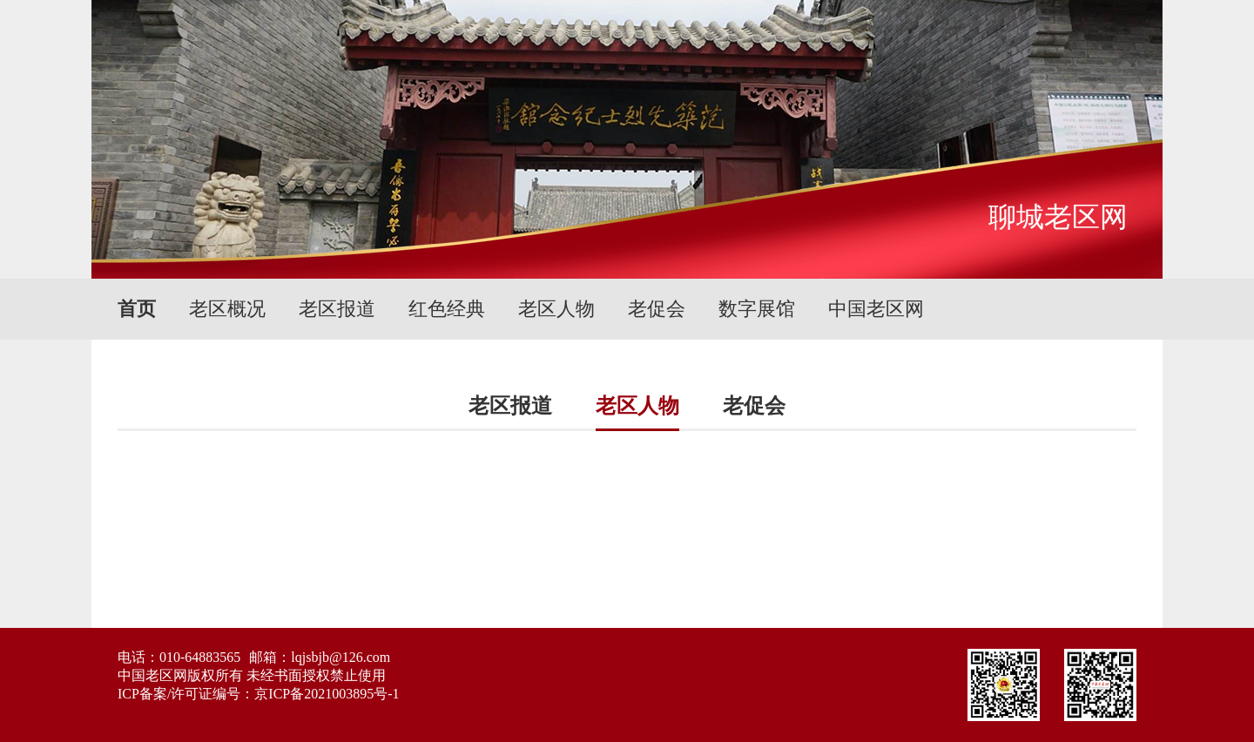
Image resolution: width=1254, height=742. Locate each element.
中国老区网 (876, 309)
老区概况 (227, 309)
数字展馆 (756, 309)
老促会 (656, 309)
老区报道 (337, 309)
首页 (137, 309)
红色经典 (446, 309)
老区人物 (556, 309)
